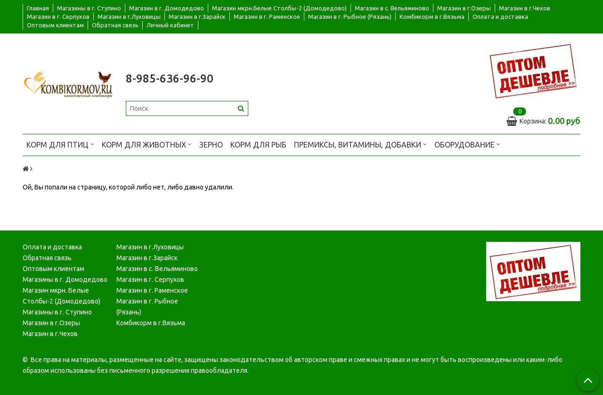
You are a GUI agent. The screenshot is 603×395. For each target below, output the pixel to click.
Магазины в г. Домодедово (65, 279)
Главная (38, 8)
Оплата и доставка (500, 16)
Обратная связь (115, 25)
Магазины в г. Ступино (89, 8)
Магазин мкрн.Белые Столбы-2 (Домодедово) (279, 8)
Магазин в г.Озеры (464, 8)
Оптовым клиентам (55, 25)
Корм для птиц (60, 144)
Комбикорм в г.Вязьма (431, 16)
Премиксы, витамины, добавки (360, 144)
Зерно (211, 144)
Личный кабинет (170, 25)
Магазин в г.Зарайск (197, 16)
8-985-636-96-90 (169, 78)
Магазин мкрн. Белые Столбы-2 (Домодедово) (61, 296)
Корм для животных (147, 144)
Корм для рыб (258, 144)
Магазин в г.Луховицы (129, 16)
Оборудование (467, 144)
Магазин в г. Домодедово (166, 8)
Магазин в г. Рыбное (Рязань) (349, 16)
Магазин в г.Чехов (524, 8)
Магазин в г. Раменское (267, 16)
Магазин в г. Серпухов (58, 16)
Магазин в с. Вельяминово (392, 8)
